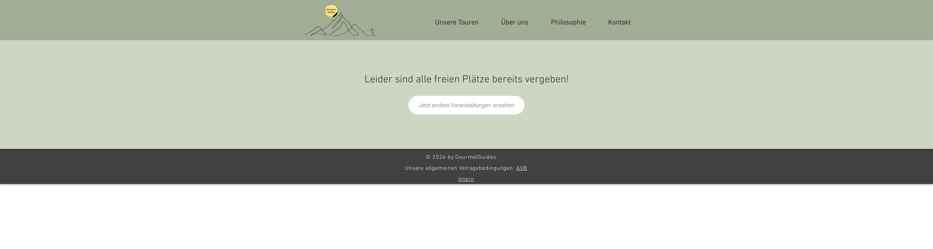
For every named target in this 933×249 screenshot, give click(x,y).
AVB (521, 168)
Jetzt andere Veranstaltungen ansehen (466, 105)
